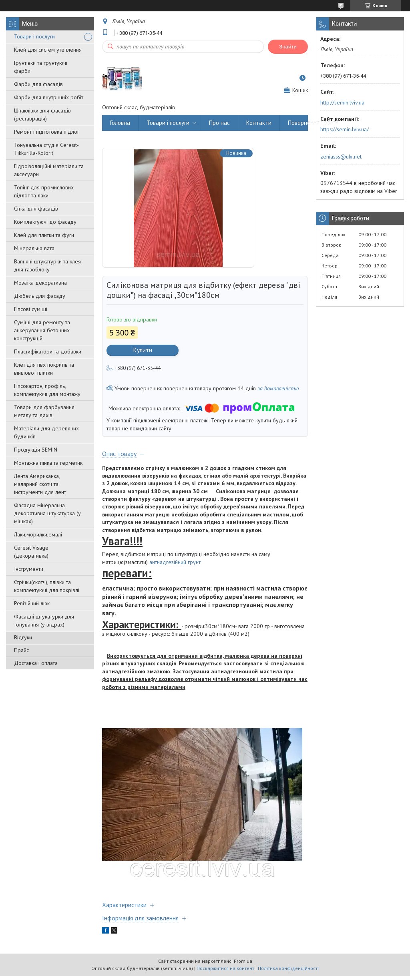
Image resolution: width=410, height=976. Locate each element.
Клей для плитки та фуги (44, 235)
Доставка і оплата (36, 663)
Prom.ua (243, 961)
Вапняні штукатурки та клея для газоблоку (47, 265)
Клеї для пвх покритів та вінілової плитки (44, 368)
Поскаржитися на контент (225, 968)
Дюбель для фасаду (39, 295)
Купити (142, 350)
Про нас (219, 123)
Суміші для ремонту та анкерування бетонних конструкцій (42, 330)
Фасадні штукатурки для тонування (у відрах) (44, 620)
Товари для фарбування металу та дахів (44, 411)
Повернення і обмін (313, 123)
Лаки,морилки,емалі (38, 534)
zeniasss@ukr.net (341, 156)
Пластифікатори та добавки (47, 351)
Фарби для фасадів (38, 84)
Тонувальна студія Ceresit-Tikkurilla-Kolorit (46, 149)
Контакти (258, 123)
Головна (120, 123)
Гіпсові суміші (30, 309)
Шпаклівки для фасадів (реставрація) (42, 114)
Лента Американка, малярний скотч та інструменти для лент (40, 484)
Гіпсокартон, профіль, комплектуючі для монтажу (47, 390)
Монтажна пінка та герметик (48, 462)
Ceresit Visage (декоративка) (31, 551)
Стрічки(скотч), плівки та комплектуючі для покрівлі (46, 586)
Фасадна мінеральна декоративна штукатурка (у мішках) (47, 513)
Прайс (21, 650)
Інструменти (28, 568)
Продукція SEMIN (35, 449)
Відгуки (23, 637)
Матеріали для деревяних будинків (46, 432)
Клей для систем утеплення (48, 49)
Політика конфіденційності (288, 968)
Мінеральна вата (34, 248)
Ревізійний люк (32, 603)
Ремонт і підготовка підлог (46, 131)
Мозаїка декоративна (40, 282)
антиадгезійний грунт (175, 562)
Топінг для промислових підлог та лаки (44, 191)
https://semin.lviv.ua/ (344, 129)
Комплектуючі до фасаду (45, 221)
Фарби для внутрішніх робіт (48, 97)
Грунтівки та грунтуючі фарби (40, 66)
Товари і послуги (34, 36)
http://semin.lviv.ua (342, 102)
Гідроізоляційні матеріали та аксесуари (49, 170)
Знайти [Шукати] (288, 47)
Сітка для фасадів (36, 208)
